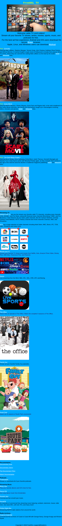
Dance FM (3, 491)
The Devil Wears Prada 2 (12, 157)
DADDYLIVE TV (5, 214)
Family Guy (3, 362)
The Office (3, 312)
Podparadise (4, 479)
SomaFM (3, 501)
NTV (1, 224)
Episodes (7, 48)
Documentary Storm (6, 467)
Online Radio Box (5, 508)
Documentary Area (6, 464)
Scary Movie (8, 104)
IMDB (57, 54)
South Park (3, 412)
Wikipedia (6, 55)
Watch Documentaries (7, 474)
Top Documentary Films (7, 471)
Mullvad (52, 44)
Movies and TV (5, 251)
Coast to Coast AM (6, 515)
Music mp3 (3, 486)
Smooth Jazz (4, 496)
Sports (2, 276)
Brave (30, 42)
